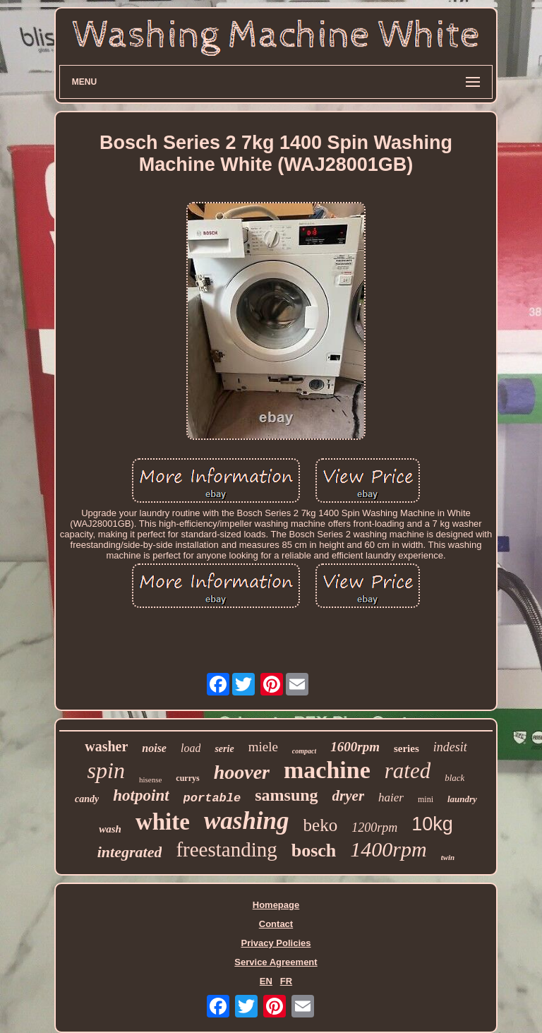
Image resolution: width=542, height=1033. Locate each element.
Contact (276, 924)
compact (304, 751)
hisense (150, 779)
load (190, 748)
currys (187, 778)
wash (110, 829)
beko (320, 825)
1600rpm (355, 746)
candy (87, 799)
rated (407, 770)
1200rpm (374, 827)
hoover (242, 772)
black (454, 777)
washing (246, 821)
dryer (348, 795)
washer (106, 746)
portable (212, 798)
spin (106, 770)
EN (266, 981)
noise (154, 748)
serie (224, 749)
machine (327, 770)
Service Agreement (275, 962)
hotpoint (141, 795)
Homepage (276, 905)
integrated (129, 852)
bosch (314, 850)
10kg (432, 824)
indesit (450, 747)
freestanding (226, 849)
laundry (462, 799)
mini (425, 799)
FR (286, 981)
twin (448, 857)
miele (263, 746)
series (406, 748)
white (163, 822)
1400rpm (388, 849)
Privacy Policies (276, 943)
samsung (286, 795)
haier (391, 797)
